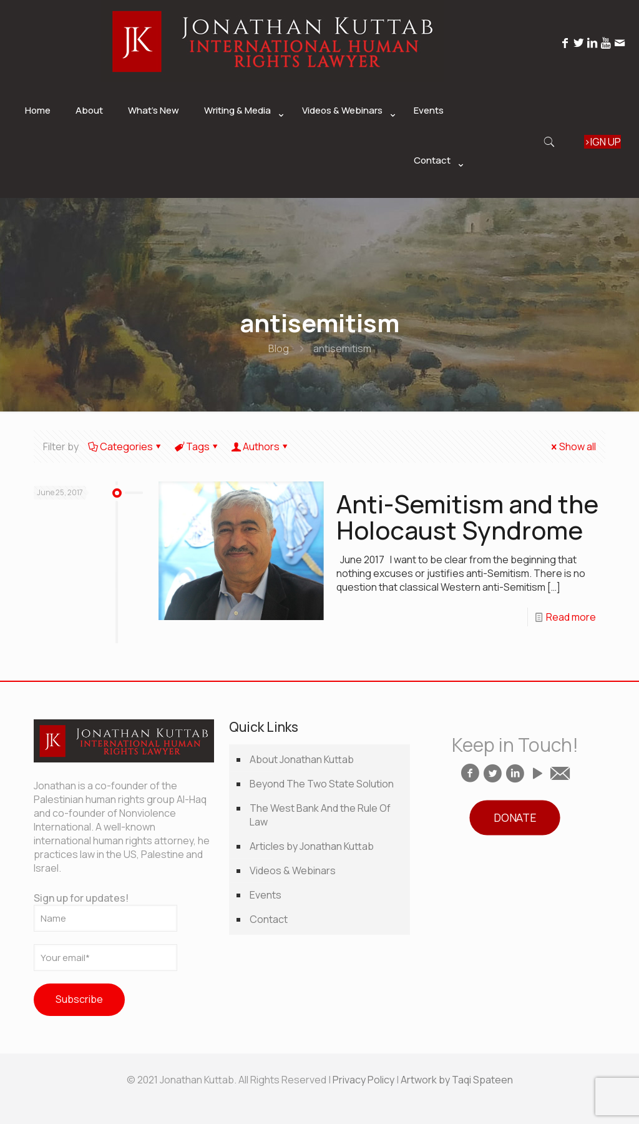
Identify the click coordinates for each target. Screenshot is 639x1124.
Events (265, 895)
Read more (571, 617)
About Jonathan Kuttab (302, 759)
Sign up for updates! (105, 911)
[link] (241, 142)
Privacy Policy (363, 1080)
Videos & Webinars (293, 870)
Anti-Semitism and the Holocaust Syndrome (467, 516)
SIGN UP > (602, 142)
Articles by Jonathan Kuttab (312, 846)
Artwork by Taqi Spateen (457, 1080)
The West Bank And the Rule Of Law (320, 815)
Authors (260, 446)
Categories (125, 446)
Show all (572, 446)
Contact (269, 919)
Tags (197, 446)
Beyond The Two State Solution (322, 784)
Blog (278, 348)
